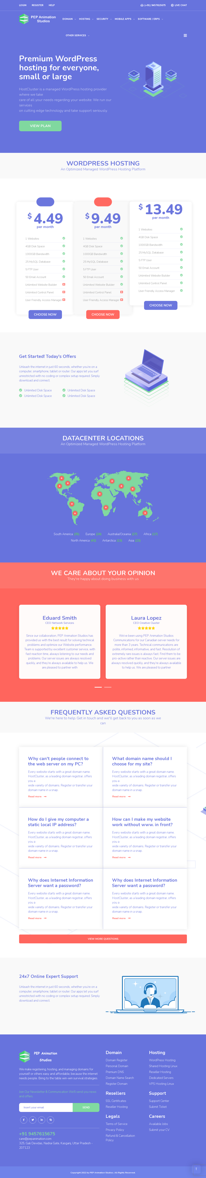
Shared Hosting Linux (163, 1066)
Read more (37, 800)
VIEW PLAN (40, 135)
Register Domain (116, 1084)
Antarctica (109, 550)
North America (80, 550)
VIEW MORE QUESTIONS (103, 946)
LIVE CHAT (179, 5)
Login (22, 5)
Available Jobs (158, 1124)
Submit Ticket (158, 1107)
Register (37, 5)
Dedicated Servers (161, 1078)
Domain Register (116, 1060)
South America (63, 544)
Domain (67, 19)
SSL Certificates (116, 1101)
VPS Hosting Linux (161, 1084)
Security (102, 19)
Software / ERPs (149, 19)
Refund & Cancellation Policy (120, 1138)
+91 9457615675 (37, 1134)
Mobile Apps (123, 19)
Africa (147, 544)
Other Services (76, 35)
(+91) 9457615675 (153, 5)
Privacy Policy (115, 1130)
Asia (131, 550)
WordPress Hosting (162, 1060)
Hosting (84, 19)
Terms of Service (116, 1124)
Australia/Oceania (119, 544)
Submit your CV (159, 1130)
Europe (90, 544)
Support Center (159, 1101)
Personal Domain (117, 1066)
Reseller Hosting (117, 1107)
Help (52, 5)
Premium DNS (115, 1072)
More (59, 555)
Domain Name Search (120, 1078)
